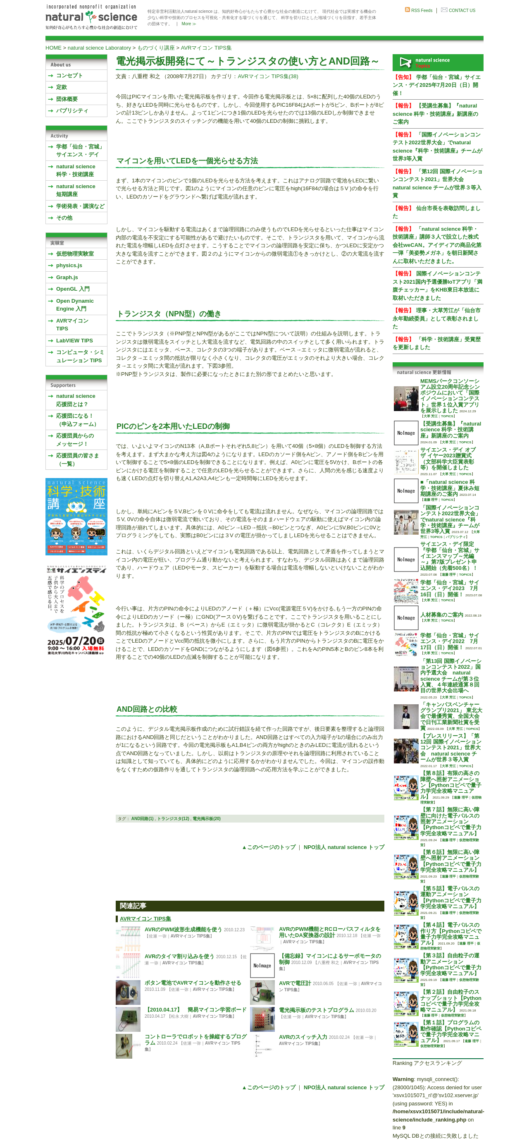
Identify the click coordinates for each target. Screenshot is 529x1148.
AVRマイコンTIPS (72, 325)
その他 (64, 218)
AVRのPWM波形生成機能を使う (183, 929)
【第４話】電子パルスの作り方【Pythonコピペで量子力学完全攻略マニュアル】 (450, 934)
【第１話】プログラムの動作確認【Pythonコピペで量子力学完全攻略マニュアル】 (450, 1031)
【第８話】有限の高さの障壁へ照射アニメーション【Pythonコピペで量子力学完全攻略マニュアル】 (450, 785)
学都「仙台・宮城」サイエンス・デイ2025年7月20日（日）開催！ (437, 85)
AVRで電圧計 (295, 983)
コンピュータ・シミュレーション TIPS (80, 356)
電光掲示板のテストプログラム (316, 1010)
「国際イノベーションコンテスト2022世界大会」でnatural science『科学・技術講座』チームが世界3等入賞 (450, 519)
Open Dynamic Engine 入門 (75, 305)
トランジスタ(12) (173, 818)
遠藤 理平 (431, 500)
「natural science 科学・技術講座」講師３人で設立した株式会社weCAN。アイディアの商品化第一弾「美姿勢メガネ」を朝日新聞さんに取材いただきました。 (437, 245)
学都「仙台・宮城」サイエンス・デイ (80, 151)
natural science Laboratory (99, 48)
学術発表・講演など (80, 206)
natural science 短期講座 (75, 190)
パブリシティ (72, 111)
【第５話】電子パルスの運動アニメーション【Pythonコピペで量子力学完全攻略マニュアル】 (450, 897)
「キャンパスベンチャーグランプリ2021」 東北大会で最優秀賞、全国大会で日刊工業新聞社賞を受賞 (451, 716)
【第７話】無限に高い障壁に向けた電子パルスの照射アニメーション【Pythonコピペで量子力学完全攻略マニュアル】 (450, 821)
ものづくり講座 (156, 48)
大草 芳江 (431, 416)
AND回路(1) (142, 818)
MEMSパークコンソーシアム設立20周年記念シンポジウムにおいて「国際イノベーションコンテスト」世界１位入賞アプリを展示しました (450, 396)
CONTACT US (462, 10)
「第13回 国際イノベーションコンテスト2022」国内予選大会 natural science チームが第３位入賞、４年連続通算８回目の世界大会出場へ (450, 676)
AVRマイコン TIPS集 (206, 48)
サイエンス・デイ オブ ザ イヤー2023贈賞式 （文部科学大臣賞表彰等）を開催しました (448, 459)
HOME (53, 48)
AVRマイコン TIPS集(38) (268, 76)
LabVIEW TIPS (74, 340)
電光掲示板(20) (207, 818)
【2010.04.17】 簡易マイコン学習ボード (196, 1010)
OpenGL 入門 (73, 289)
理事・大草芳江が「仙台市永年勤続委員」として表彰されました (437, 318)
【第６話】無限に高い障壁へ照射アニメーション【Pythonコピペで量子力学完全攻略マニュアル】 (450, 861)
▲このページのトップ (268, 847)
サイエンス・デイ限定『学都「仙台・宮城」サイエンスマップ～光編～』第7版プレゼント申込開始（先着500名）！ (449, 556)
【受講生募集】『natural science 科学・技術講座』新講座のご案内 (435, 114)
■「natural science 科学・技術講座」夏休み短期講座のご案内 (449, 488)
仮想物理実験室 (75, 254)
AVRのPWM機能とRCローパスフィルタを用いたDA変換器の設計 (330, 932)
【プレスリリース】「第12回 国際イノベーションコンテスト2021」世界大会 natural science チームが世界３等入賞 (450, 748)
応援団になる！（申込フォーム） (77, 420)
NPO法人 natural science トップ (344, 847)
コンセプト (69, 75)
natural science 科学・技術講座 (75, 170)
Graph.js (67, 277)
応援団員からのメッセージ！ (75, 440)
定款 (61, 87)
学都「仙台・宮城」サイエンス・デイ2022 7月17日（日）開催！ (449, 641)
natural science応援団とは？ (75, 400)
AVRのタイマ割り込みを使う (179, 956)
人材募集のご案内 (441, 615)
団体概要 (67, 99)
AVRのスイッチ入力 (303, 1037)
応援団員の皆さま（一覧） (77, 459)
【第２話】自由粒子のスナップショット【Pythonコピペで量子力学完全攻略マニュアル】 (450, 1001)
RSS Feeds (421, 10)
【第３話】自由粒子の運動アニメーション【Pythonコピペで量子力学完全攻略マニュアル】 (450, 964)
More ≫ (189, 24)
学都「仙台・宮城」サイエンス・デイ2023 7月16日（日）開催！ (449, 588)
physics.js (69, 265)
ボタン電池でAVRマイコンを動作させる (193, 983)
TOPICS (447, 416)
